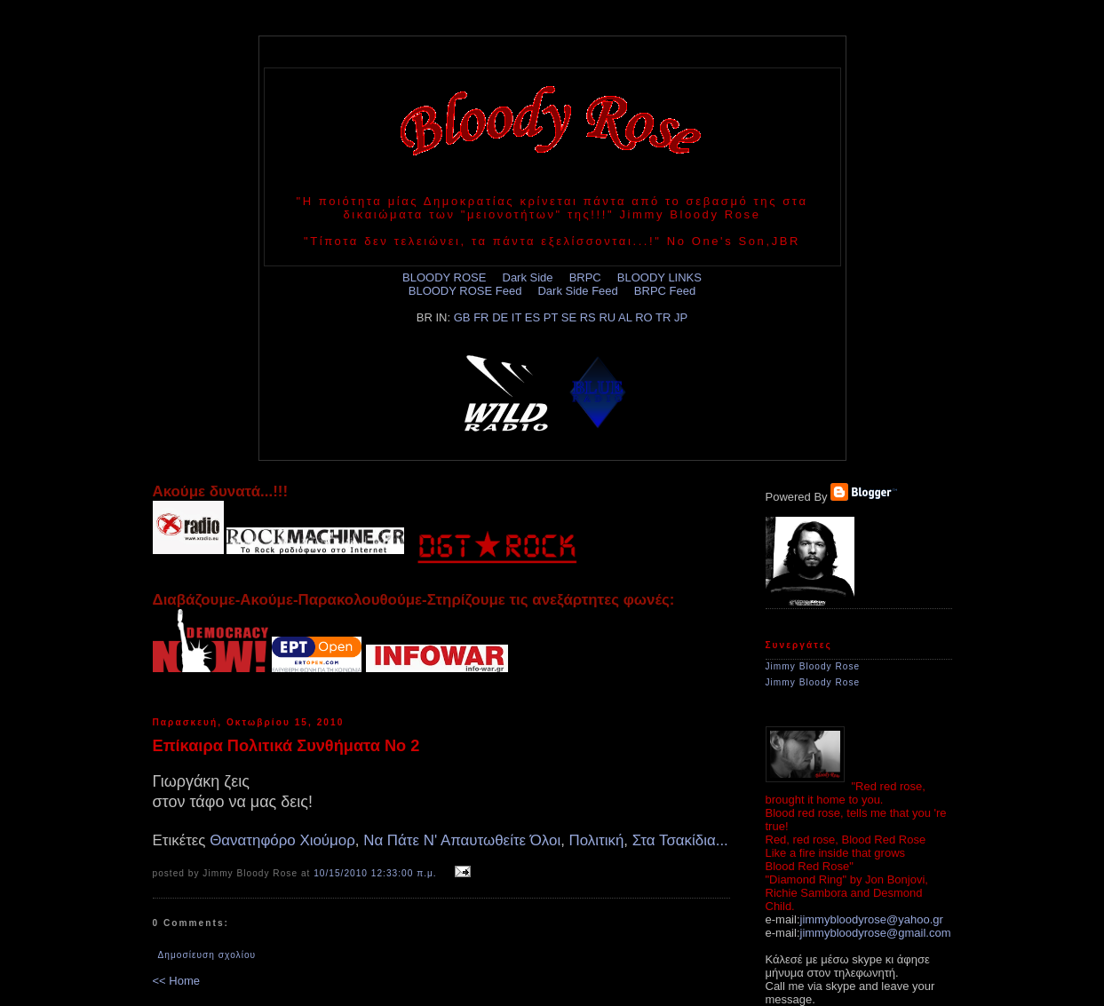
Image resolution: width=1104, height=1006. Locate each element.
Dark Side (528, 277)
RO (644, 317)
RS (588, 317)
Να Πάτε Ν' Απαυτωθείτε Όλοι (461, 840)
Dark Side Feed (577, 290)
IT (516, 317)
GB (462, 317)
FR (480, 317)
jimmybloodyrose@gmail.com (875, 932)
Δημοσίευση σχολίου (207, 955)
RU (607, 317)
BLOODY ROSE (444, 277)
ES (532, 317)
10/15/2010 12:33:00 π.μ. (375, 873)
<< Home (176, 980)
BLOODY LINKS (659, 277)
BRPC (585, 277)
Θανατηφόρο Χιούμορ (282, 840)
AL (624, 317)
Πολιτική (596, 840)
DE (500, 317)
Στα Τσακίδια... (680, 840)
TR (663, 317)
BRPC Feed (664, 290)
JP (680, 317)
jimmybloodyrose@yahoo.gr (871, 919)
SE (568, 317)
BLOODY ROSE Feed (465, 290)
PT (551, 317)
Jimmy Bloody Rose (813, 666)
